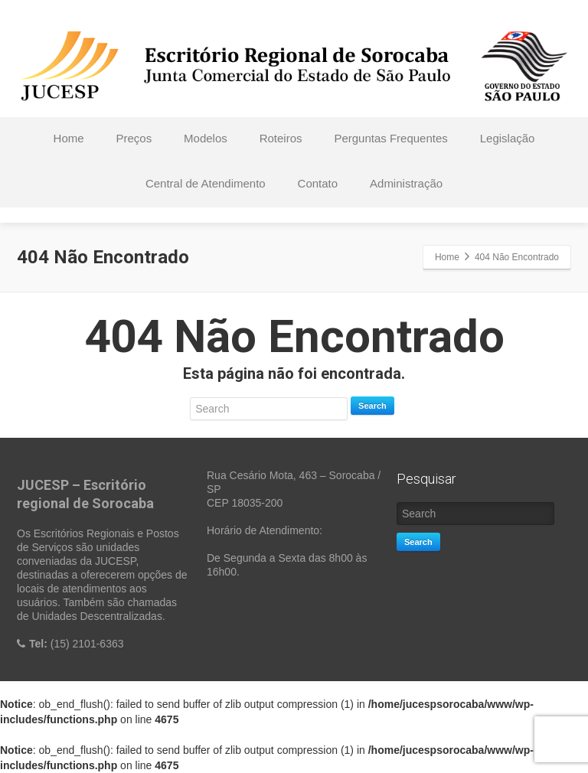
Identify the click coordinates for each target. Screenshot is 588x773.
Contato (318, 183)
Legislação (507, 138)
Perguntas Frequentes (390, 138)
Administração (406, 183)
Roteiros (281, 138)
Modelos (205, 138)
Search (372, 405)
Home (69, 138)
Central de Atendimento (205, 183)
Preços (134, 138)
